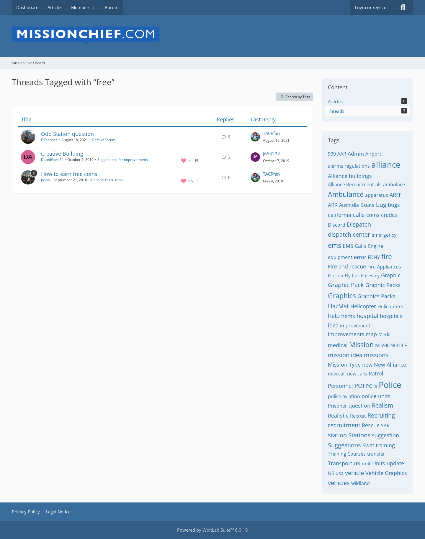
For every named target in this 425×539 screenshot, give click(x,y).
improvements (346, 334)
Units (378, 463)
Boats (367, 204)
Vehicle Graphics (386, 473)
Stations (359, 435)
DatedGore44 (52, 159)
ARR (333, 204)
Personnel (340, 385)
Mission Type (344, 364)
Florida (335, 275)
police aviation (344, 396)
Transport (340, 463)
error (360, 257)
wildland (360, 483)
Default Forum (103, 139)
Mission (361, 344)
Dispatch (359, 224)
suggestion (385, 435)
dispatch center (349, 234)
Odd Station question (67, 133)
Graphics (342, 295)
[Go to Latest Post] (255, 136)
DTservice (49, 139)
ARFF (395, 194)
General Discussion (107, 179)
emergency (384, 235)
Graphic (391, 275)
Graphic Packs (383, 285)
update (395, 463)
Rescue (371, 425)
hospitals (391, 315)
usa (340, 473)
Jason (45, 179)
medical (338, 345)
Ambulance (346, 194)
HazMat (338, 306)
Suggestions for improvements (122, 159)
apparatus (376, 195)
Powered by (212, 530)
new (367, 364)
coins (373, 214)
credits (389, 214)
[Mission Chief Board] (212, 36)
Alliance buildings (350, 175)
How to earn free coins (69, 173)
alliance (386, 164)
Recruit (358, 416)
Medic (385, 334)
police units (376, 396)
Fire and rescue (347, 266)
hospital (367, 316)
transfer (376, 454)
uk (357, 463)
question (359, 405)
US (331, 473)
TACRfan (271, 133)
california (339, 214)
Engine (375, 246)
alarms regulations (349, 166)
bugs (394, 204)
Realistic (338, 415)
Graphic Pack (346, 285)
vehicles (339, 483)
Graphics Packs (376, 296)
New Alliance (390, 364)
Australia (349, 205)
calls (359, 215)
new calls (357, 373)
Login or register (371, 7)
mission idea (345, 355)
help (334, 316)
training (385, 445)
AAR (341, 154)
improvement (355, 325)
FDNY (374, 257)
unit (366, 463)
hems (348, 315)
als (378, 184)
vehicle (354, 473)
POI (359, 386)
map (371, 334)
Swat (368, 445)
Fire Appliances (384, 266)
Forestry (370, 275)
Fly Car (352, 275)
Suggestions (344, 445)
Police (390, 384)
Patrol (376, 373)
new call (337, 373)
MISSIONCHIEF (391, 345)
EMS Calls (355, 245)
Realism (382, 405)
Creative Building (62, 153)
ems (334, 245)
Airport (373, 154)
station (337, 435)
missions (376, 355)
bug (381, 205)
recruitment (344, 425)
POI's (371, 386)
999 (332, 154)
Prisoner (337, 406)
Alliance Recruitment (351, 184)
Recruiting (381, 415)
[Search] (403, 7)
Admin (356, 153)
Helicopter (363, 306)
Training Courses (347, 454)
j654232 (271, 153)
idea (333, 325)
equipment (340, 257)
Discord (336, 225)
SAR (385, 425)
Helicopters (390, 306)
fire (386, 256)
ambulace (394, 184)
